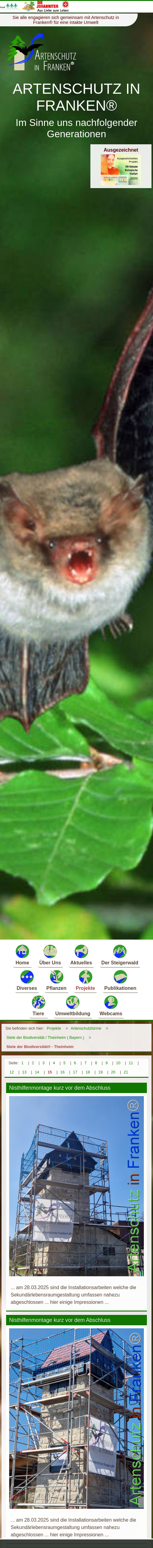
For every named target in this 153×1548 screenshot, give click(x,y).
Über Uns (50, 954)
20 (113, 1072)
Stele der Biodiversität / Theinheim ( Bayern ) (45, 1037)
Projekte (85, 980)
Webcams (111, 1005)
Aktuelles (81, 954)
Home (22, 954)
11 (131, 1063)
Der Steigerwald (119, 954)
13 (24, 1072)
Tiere (38, 1005)
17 (75, 1072)
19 (100, 1072)
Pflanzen (56, 980)
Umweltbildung (72, 1005)
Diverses (27, 980)
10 (118, 1063)
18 (88, 1072)
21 (126, 1072)
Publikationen (120, 980)
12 (11, 1072)
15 (50, 1072)
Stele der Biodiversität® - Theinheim (40, 1046)
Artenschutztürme (86, 1028)
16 (62, 1072)
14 (37, 1072)
